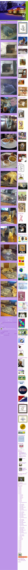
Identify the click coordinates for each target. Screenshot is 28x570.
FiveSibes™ (20, 467)
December (21, 494)
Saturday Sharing (22, 516)
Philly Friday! (23, 458)
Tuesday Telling (21, 521)
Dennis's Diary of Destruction (22, 455)
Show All (26, 472)
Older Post (15, 333)
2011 (19, 547)
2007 (19, 551)
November (21, 495)
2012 (19, 546)
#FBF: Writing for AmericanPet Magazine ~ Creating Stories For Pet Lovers (24, 469)
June (20, 500)
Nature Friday (23, 463)
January (21, 539)
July (20, 499)
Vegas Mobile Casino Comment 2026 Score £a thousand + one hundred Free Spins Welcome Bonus (23, 453)
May (20, 501)
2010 (19, 548)
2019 (19, 493)
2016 (19, 542)
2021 (19, 491)
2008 (19, 550)
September (21, 497)
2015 (19, 543)
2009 (19, 549)
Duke (3, 327)
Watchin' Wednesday (22, 505)
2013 (19, 545)
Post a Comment (2, 332)
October (21, 496)
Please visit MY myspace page (22, 560)
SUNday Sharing (21, 515)
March (20, 537)
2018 (19, 540)
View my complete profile (21, 558)
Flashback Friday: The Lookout (22, 456)
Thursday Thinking (22, 504)
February (21, 538)
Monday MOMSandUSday (23, 514)
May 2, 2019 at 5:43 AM (5, 331)
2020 (19, 492)
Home (8, 333)
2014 (19, 544)
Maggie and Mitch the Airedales (22, 462)
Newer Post (2, 333)
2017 (19, 541)
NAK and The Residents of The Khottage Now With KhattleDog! (22, 557)
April (20, 536)
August (20, 498)
